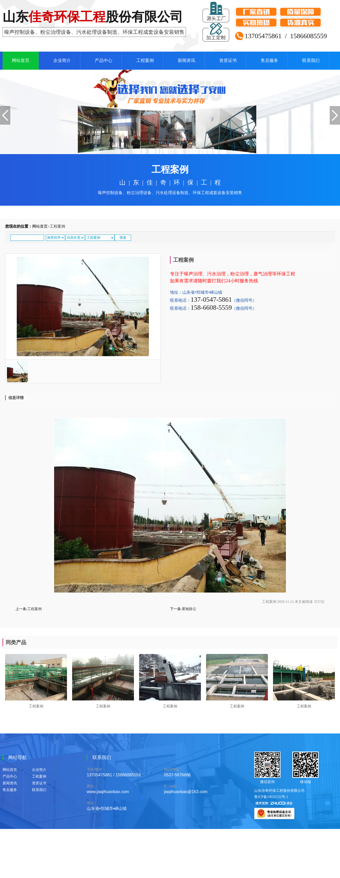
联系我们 (311, 60)
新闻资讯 (186, 60)
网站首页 (20, 60)
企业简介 (62, 60)
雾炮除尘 (189, 609)
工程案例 (145, 60)
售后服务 (269, 60)
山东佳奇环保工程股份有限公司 (279, 791)
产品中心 (103, 60)
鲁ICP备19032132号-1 (271, 797)
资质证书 (228, 60)
